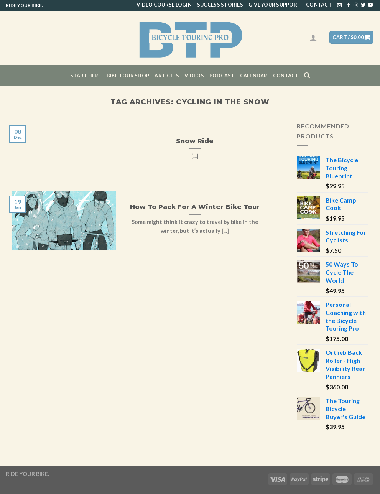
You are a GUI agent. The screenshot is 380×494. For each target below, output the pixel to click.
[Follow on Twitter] (363, 5)
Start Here (85, 75)
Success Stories (220, 5)
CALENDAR (254, 75)
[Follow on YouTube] (370, 5)
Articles (167, 75)
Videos (194, 75)
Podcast (222, 75)
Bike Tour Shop (128, 75)
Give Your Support (274, 5)
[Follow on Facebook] (348, 5)
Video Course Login (164, 5)
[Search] (307, 75)
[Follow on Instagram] (356, 5)
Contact (319, 5)
